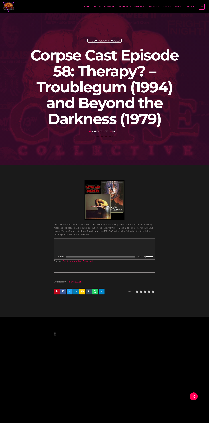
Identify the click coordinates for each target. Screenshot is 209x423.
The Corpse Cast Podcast (104, 40)
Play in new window (72, 261)
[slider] (101, 256)
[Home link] (8, 6)
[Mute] (145, 256)
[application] (104, 249)
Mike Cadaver (74, 282)
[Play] (58, 256)
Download (88, 261)
